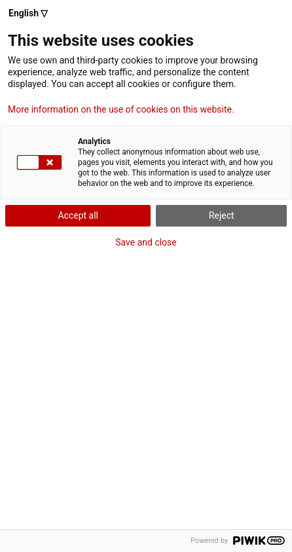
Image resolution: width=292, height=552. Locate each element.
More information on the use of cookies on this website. (121, 109)
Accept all (78, 215)
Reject (221, 215)
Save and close (146, 242)
